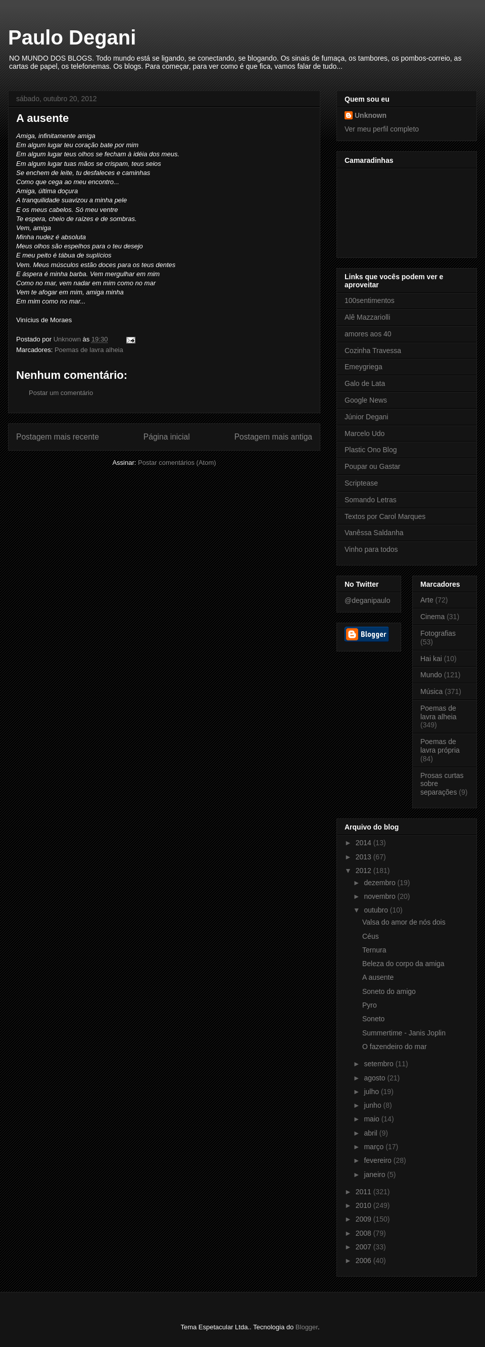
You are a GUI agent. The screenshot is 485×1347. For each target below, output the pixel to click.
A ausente (378, 977)
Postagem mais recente (57, 436)
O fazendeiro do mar (394, 1046)
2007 (364, 1247)
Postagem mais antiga (273, 436)
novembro (380, 896)
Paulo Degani (72, 37)
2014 (364, 843)
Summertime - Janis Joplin (404, 1033)
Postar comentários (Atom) (177, 462)
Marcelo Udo (364, 433)
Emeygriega (363, 367)
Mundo (431, 675)
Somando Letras (371, 500)
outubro (377, 910)
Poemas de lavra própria (440, 745)
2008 (364, 1233)
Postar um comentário (61, 393)
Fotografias (438, 633)
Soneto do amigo (389, 991)
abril (371, 1133)
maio (372, 1119)
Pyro (369, 1005)
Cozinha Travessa (373, 350)
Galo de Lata (365, 383)
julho (372, 1092)
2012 (364, 870)
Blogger (307, 1327)
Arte (426, 600)
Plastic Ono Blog (371, 450)
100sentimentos (370, 300)
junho (373, 1105)
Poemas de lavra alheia (89, 350)
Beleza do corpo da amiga (403, 964)
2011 (364, 1192)
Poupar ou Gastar (373, 466)
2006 (364, 1260)
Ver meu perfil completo (382, 129)
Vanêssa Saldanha (374, 533)
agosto (375, 1078)
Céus (370, 936)
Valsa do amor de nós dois (404, 922)
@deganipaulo (368, 600)
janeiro (375, 1174)
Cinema (432, 617)
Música (431, 691)
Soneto (373, 1019)
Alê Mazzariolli (367, 317)
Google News (366, 400)
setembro (379, 1064)
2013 (364, 857)
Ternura (374, 950)
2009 (364, 1219)
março (374, 1147)
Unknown (370, 115)
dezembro (380, 883)
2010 (364, 1205)
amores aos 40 (368, 334)
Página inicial (166, 436)
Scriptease (361, 483)
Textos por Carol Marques (385, 516)
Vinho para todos (371, 549)
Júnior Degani (366, 417)
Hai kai (431, 659)
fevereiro (378, 1160)
